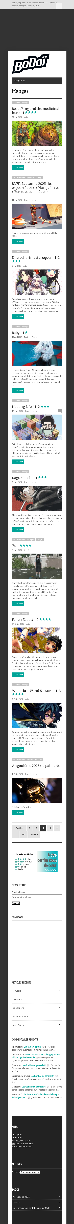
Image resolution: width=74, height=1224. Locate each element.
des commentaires (22, 1144)
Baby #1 (26, 333)
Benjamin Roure (30, 200)
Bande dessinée (19, 177)
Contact (16, 1202)
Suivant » (34, 834)
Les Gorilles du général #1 (34, 1065)
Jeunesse (30, 177)
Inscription (17, 1134)
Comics (30, 759)
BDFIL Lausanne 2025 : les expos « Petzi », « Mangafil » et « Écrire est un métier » (35, 189)
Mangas (25, 102)
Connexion (17, 1137)
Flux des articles (21, 1140)
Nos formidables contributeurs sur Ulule (31, 1208)
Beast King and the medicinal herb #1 (35, 111)
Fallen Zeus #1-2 (33, 620)
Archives (16, 1172)
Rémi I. (26, 550)
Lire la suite (18, 167)
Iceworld (17, 991)
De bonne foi (18, 1008)
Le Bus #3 (17, 999)
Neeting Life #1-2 (34, 407)
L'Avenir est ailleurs (32, 1047)
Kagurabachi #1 (32, 478)
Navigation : (59, 6)
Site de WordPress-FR (22, 1147)
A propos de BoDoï (21, 1197)
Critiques (16, 102)
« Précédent (18, 828)
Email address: (18, 892)
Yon (23, 546)
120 (23, 834)
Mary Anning (18, 1025)
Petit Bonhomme (20, 1016)
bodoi (26, 117)
